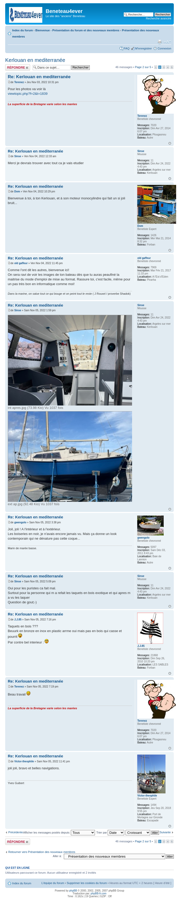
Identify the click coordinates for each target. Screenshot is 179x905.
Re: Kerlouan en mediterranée (39, 76)
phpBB (73, 890)
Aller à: (57, 856)
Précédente (15, 832)
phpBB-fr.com (99, 893)
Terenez (19, 82)
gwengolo (20, 522)
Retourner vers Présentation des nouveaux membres (41, 851)
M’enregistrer (143, 48)
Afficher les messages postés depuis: (59, 832)
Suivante (165, 832)
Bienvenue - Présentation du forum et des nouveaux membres (77, 30)
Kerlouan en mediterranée (35, 60)
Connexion (164, 48)
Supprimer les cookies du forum (87, 883)
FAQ (126, 48)
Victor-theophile (24, 761)
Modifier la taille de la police (167, 42)
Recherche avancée (158, 18)
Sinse (17, 156)
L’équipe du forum (53, 883)
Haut (169, 143)
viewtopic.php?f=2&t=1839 (27, 94)
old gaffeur (21, 263)
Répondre (17, 67)
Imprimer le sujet (159, 42)
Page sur (143, 67)
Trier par (110, 832)
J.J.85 (18, 619)
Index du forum (22, 30)
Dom (17, 191)
